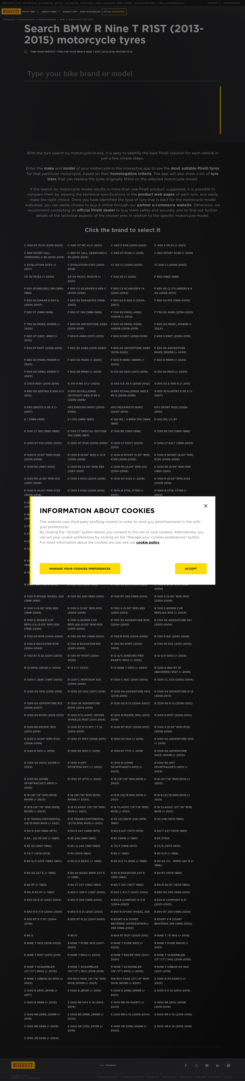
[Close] (206, 506)
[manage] (80, 568)
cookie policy (147, 542)
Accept (191, 568)
